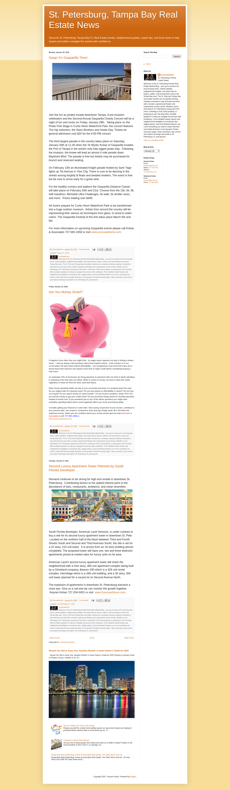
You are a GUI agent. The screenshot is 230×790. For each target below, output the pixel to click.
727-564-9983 (153, 182)
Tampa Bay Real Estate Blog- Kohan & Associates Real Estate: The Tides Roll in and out (86, 755)
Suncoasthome (167, 75)
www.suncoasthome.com (106, 232)
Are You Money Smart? (66, 292)
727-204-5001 (153, 167)
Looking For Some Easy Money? (76, 740)
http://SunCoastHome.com (60, 419)
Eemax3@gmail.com (150, 180)
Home (92, 638)
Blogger (133, 777)
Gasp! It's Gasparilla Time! (68, 58)
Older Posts (129, 638)
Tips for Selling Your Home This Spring (78, 726)
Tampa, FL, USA (63, 253)
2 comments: (84, 600)
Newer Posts (55, 638)
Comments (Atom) (67, 642)
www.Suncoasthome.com (110, 592)
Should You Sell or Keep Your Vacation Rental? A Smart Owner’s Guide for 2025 (89, 650)
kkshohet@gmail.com (151, 165)
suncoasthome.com (150, 172)
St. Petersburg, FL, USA (66, 604)
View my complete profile (154, 140)
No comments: (84, 249)
